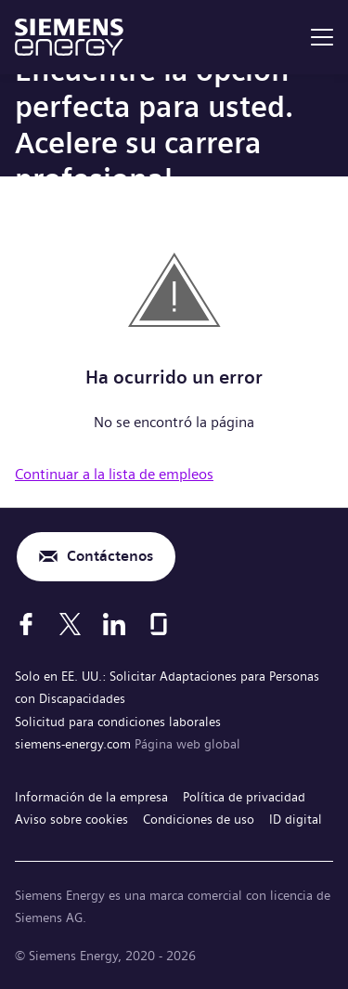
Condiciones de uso (198, 819)
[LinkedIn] (114, 624)
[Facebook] (26, 624)
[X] (70, 624)
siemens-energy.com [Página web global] (75, 743)
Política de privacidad (244, 796)
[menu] (322, 37)
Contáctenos (110, 556)
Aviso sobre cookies (71, 819)
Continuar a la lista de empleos (114, 474)
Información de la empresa (91, 796)
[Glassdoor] (159, 624)
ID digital (295, 819)
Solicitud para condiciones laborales (118, 721)
